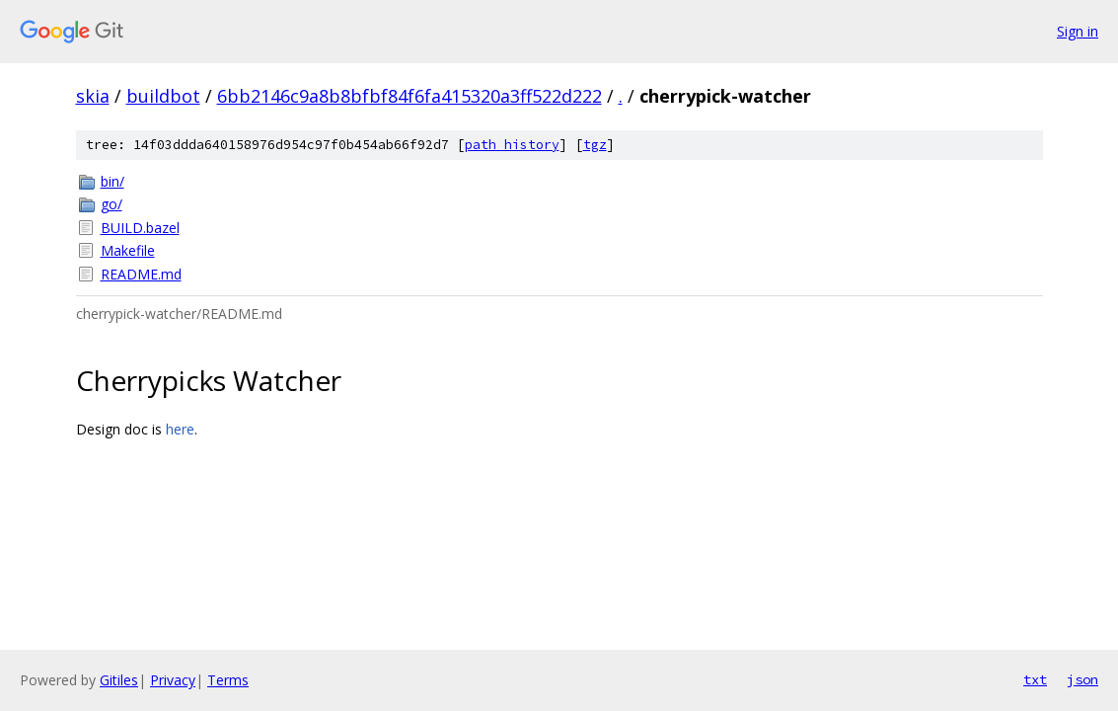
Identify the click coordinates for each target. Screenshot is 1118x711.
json (1082, 679)
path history (512, 144)
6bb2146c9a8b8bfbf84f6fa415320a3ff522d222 (409, 96)
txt (1035, 679)
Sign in (1077, 31)
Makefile (128, 250)
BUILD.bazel (140, 227)
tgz (595, 144)
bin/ (112, 181)
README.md (141, 274)
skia (93, 96)
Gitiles (119, 680)
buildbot (163, 96)
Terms (228, 680)
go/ (111, 204)
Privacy (172, 680)
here (180, 429)
